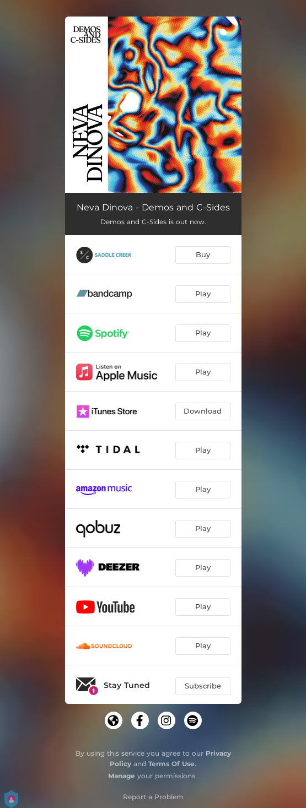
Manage (121, 776)
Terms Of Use (171, 764)
